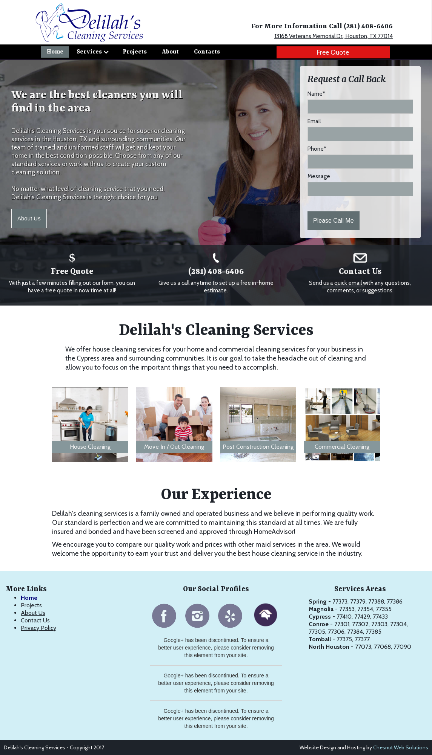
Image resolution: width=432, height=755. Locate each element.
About (170, 52)
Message (318, 176)
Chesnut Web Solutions (400, 747)
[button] (93, 52)
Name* (316, 93)
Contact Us (35, 620)
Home (54, 52)
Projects (135, 52)
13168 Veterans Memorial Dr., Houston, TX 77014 (333, 36)
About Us (29, 218)
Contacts (207, 52)
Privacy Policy (38, 627)
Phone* (316, 148)
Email (314, 121)
